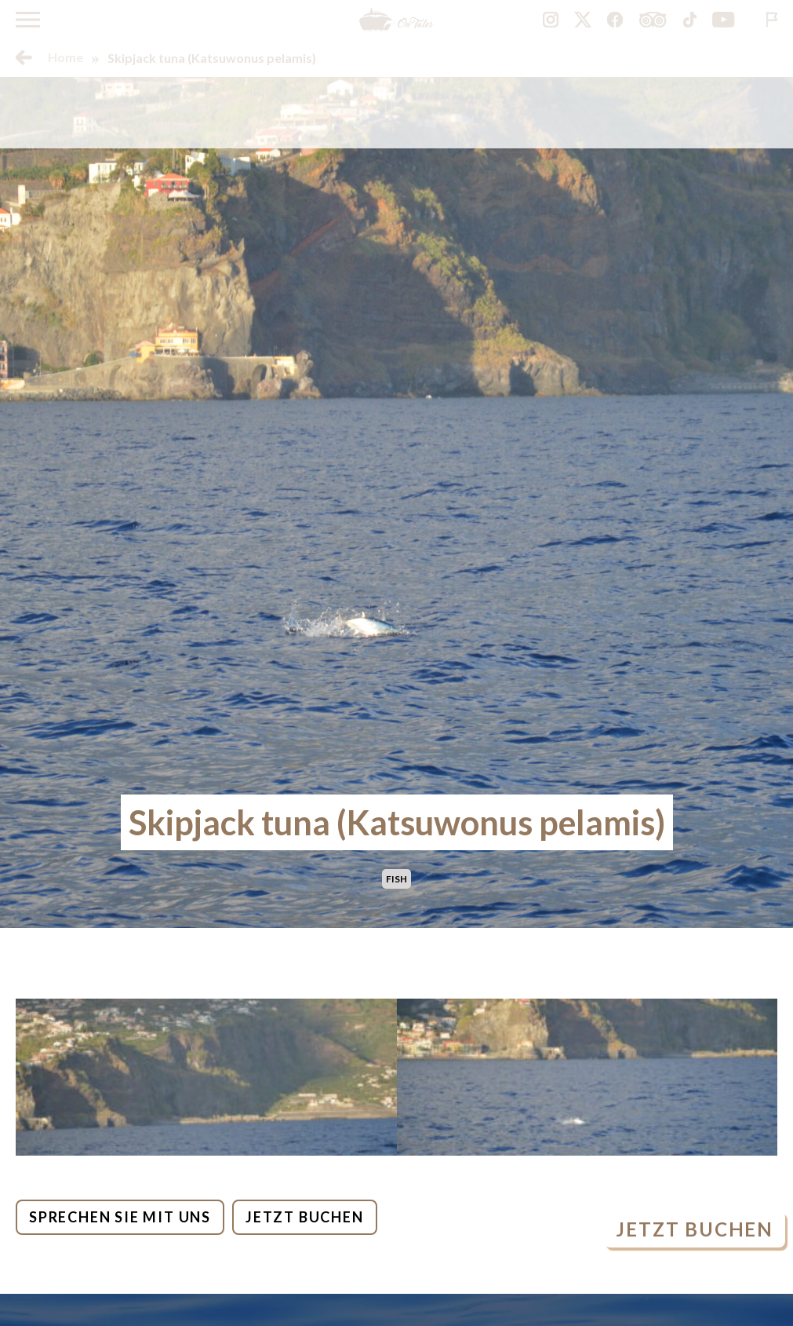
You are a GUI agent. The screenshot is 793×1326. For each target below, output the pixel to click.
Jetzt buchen (305, 1217)
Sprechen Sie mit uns (120, 1217)
